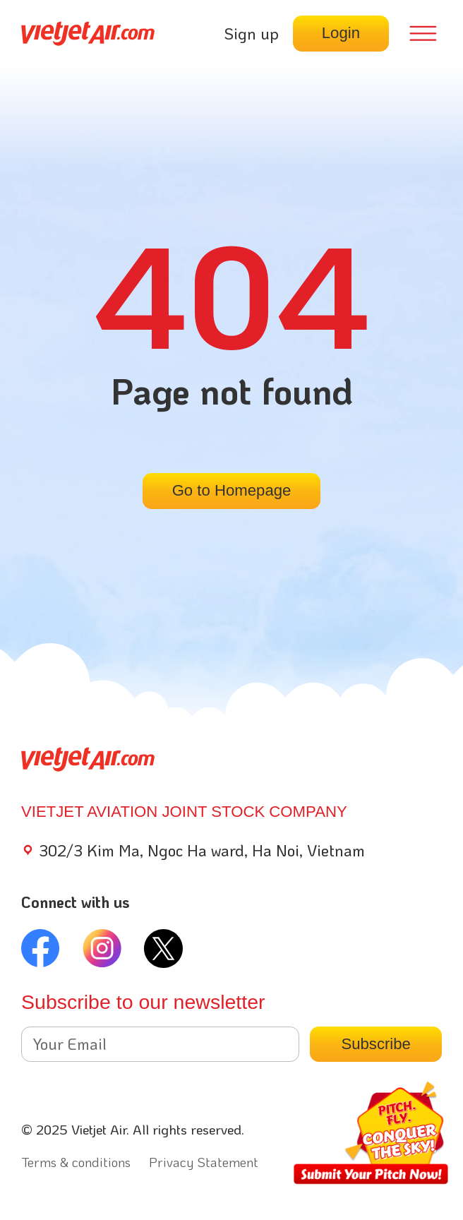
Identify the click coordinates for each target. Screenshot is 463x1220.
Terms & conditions (76, 1162)
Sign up (251, 33)
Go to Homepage (231, 490)
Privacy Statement (203, 1162)
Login (341, 33)
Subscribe (376, 1044)
